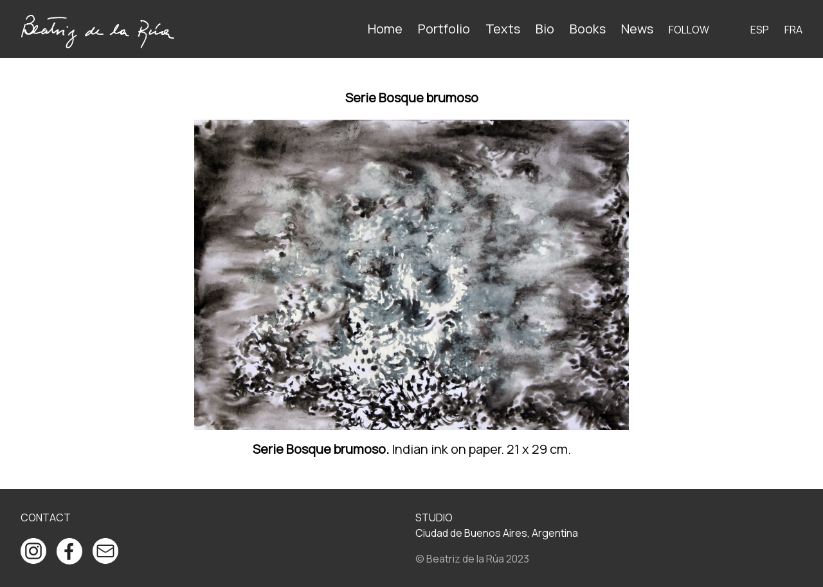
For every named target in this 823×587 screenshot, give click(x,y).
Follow (689, 30)
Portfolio (444, 28)
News (637, 28)
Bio (545, 28)
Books (588, 28)
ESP (759, 30)
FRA (793, 30)
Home (385, 28)
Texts (502, 28)
